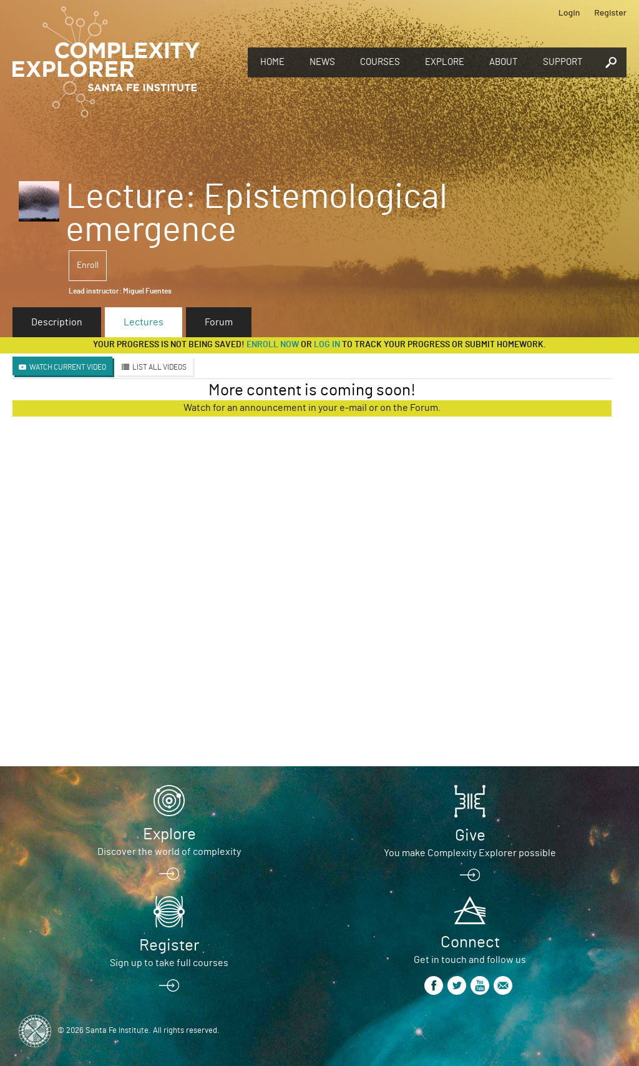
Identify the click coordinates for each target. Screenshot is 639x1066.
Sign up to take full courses (169, 963)
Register (610, 12)
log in (327, 344)
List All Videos (159, 367)
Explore (444, 62)
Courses (380, 62)
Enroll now (272, 344)
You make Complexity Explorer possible (470, 853)
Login (569, 12)
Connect (470, 942)
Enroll (88, 265)
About (503, 62)
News (322, 62)
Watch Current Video (67, 367)
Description (56, 322)
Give (470, 835)
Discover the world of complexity (169, 852)
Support (563, 62)
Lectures (143, 322)
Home (272, 62)
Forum (219, 322)
